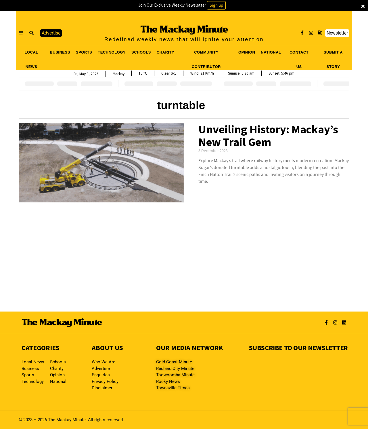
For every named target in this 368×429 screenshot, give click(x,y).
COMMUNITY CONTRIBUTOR (206, 54)
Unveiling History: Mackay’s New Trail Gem (268, 135)
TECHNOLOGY (112, 52)
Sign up (216, 5)
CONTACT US (299, 54)
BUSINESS (60, 52)
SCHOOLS (141, 52)
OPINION (246, 52)
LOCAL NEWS (31, 54)
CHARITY (165, 52)
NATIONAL (271, 52)
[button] (31, 33)
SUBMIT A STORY (333, 54)
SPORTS (84, 52)
